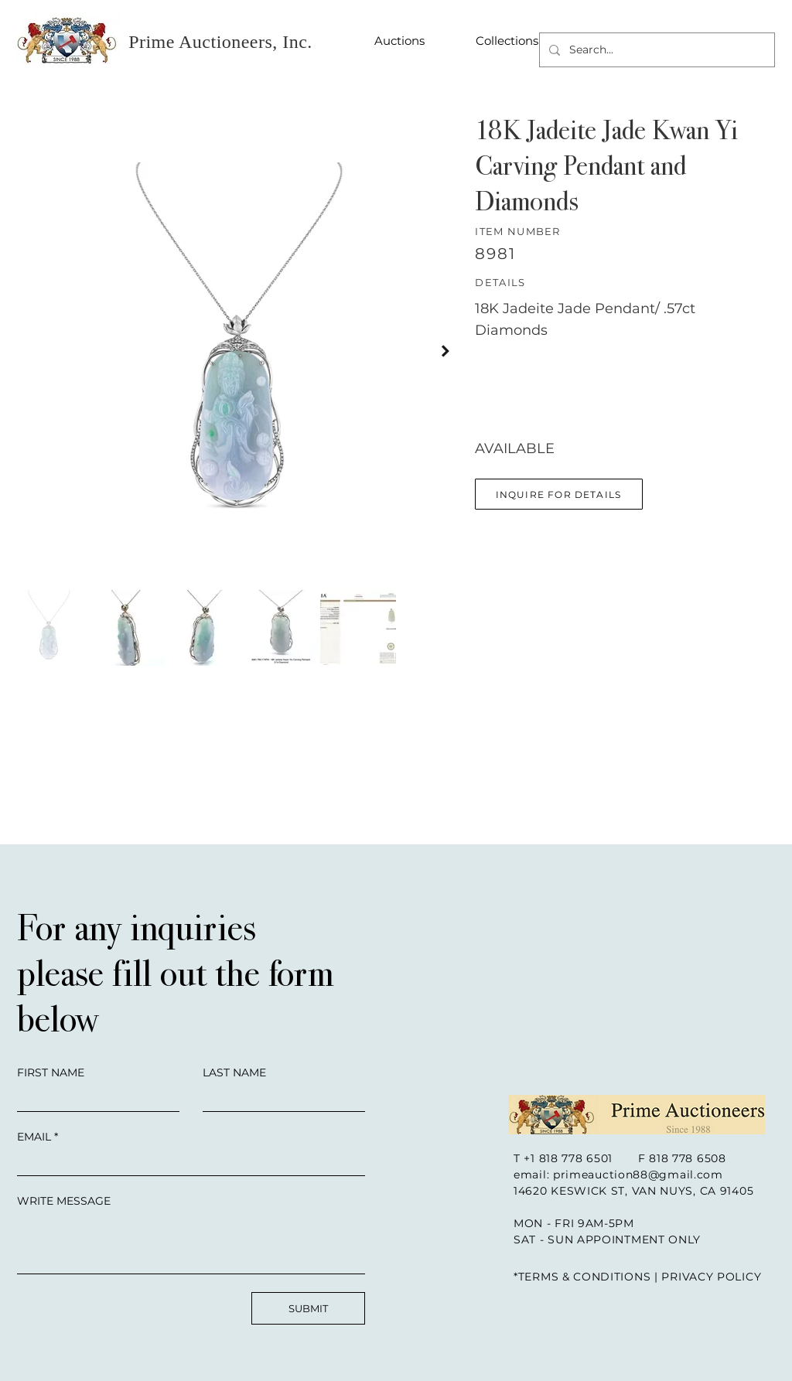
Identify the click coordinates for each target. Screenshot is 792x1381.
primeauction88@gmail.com (638, 1175)
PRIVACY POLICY (711, 1277)
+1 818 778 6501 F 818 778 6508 (624, 1158)
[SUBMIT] (308, 1308)
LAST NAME (234, 1072)
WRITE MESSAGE (64, 1200)
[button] (559, 494)
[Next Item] (445, 350)
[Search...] (655, 49)
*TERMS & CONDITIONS (582, 1277)
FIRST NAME (50, 1072)
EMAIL (34, 1136)
